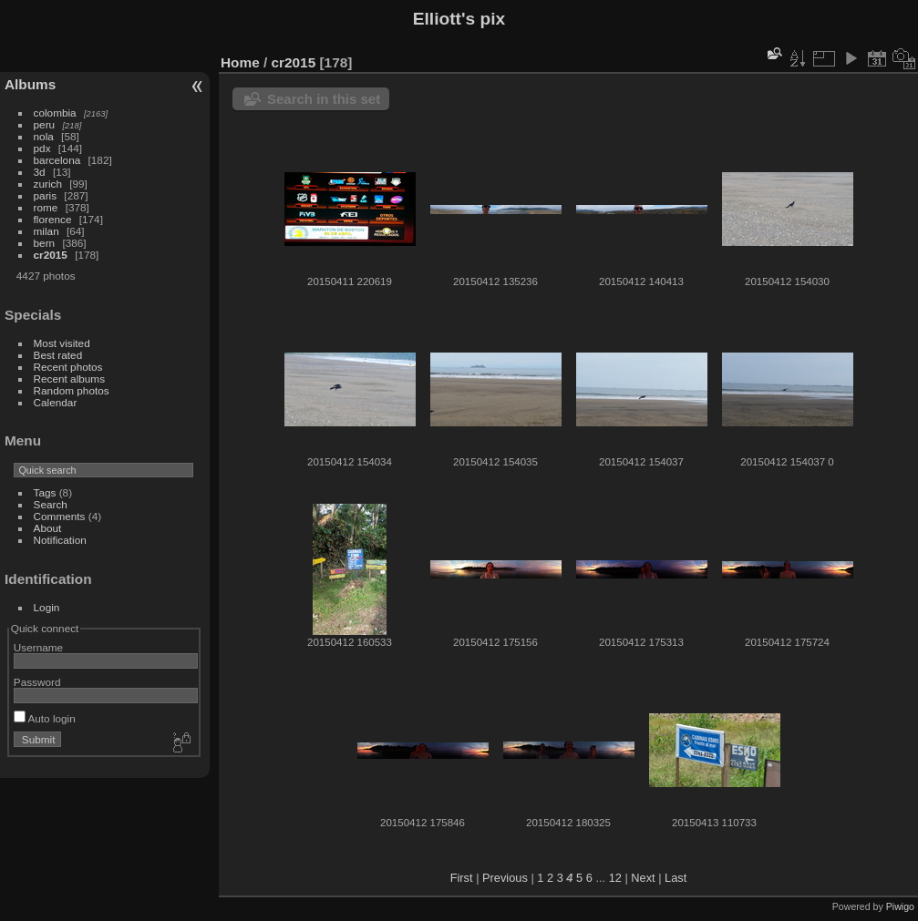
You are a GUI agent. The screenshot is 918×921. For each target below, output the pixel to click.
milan (46, 231)
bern (45, 243)
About (48, 528)
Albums (30, 84)
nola (44, 136)
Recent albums (69, 378)
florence (53, 219)
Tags (45, 492)
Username (38, 647)
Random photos (71, 390)
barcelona (57, 160)
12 (615, 878)
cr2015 (50, 255)
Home (240, 62)
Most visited (62, 343)
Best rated (58, 355)
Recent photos (68, 367)
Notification (60, 540)
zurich (48, 183)
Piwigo (900, 906)
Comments (60, 516)
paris (45, 195)
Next (643, 878)
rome (46, 207)
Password (37, 682)
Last (675, 878)
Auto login (45, 718)
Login (47, 607)
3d (40, 172)
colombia (55, 112)
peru (45, 124)
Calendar (55, 402)
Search (50, 504)
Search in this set (323, 99)
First (461, 878)
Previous (505, 878)
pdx (42, 148)
